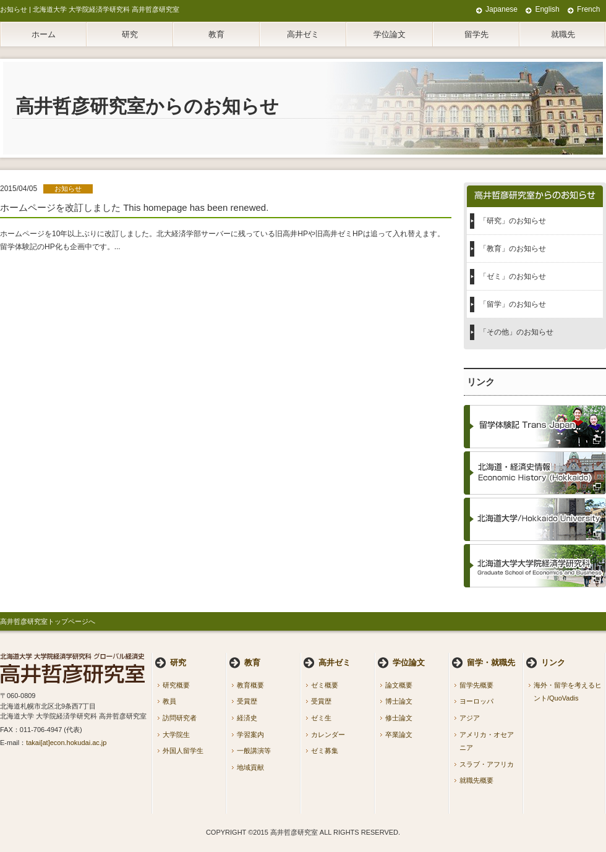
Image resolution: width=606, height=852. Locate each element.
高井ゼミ (303, 34)
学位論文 (389, 34)
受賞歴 (247, 701)
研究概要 (176, 685)
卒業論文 (398, 734)
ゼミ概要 (324, 685)
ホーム (44, 34)
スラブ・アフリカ (486, 764)
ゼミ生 (321, 718)
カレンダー (328, 734)
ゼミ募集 (324, 750)
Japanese (501, 9)
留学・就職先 (491, 662)
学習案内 (250, 734)
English (547, 9)
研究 (130, 34)
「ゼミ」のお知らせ (512, 276)
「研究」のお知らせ (512, 220)
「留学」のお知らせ (512, 304)
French (588, 9)
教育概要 (250, 685)
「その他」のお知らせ (516, 332)
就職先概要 (476, 780)
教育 (216, 34)
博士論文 (398, 701)
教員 (169, 701)
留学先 (476, 34)
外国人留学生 (183, 750)
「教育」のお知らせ (512, 248)
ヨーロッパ (476, 701)
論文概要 (398, 685)
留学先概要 (476, 685)
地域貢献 (250, 767)
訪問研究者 (180, 718)
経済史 (247, 718)
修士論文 (398, 718)
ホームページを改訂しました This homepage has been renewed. (134, 207)
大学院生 (176, 734)
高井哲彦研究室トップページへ (47, 621)
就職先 (563, 34)
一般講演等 (254, 750)
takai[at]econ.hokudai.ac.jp (66, 742)
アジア (469, 718)
